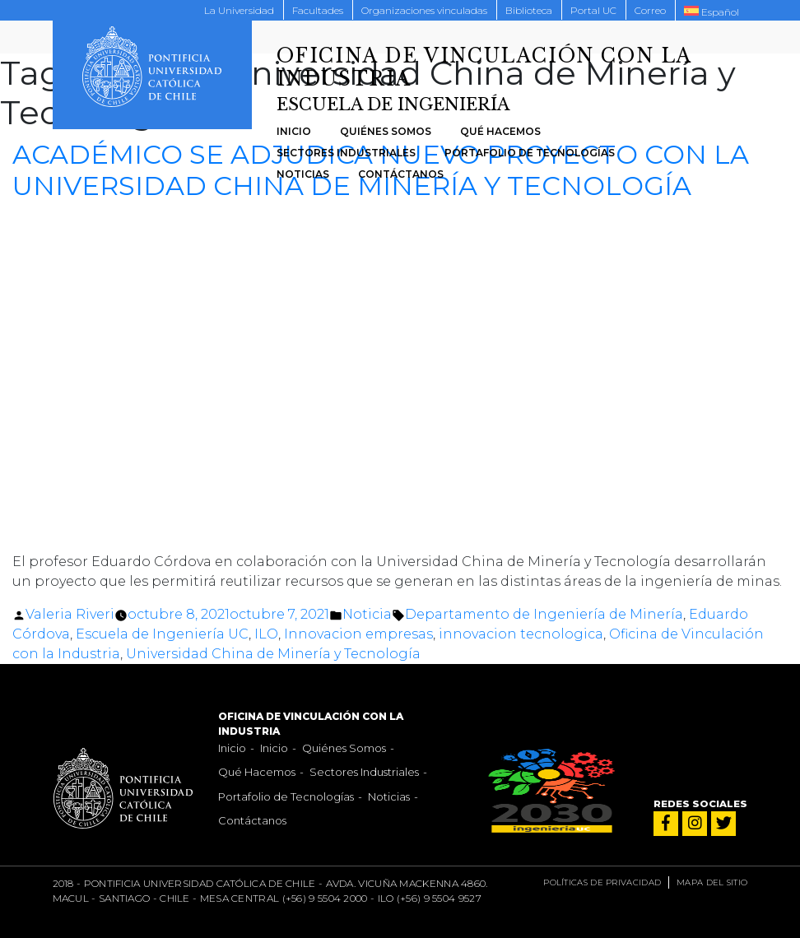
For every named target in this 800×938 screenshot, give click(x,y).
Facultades (317, 10)
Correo (650, 10)
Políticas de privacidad (602, 882)
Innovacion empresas (358, 634)
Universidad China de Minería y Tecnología (273, 654)
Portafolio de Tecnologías (529, 152)
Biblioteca (528, 10)
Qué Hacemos (500, 131)
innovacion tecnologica (521, 634)
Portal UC (593, 10)
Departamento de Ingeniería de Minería (544, 614)
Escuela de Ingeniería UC (162, 634)
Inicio (294, 131)
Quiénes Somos (385, 131)
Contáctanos (401, 174)
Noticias (303, 174)
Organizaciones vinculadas (424, 10)
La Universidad (239, 10)
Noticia (367, 614)
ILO (266, 634)
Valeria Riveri (70, 614)
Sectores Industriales (346, 152)
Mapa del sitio (712, 882)
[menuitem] (712, 10)
